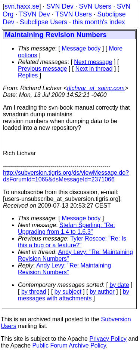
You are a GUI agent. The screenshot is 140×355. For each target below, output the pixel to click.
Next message (93, 62)
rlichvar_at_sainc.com (96, 88)
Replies (28, 75)
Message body (81, 48)
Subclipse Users (43, 22)
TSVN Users (73, 14)
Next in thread (94, 68)
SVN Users (95, 6)
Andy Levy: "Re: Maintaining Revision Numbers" (64, 268)
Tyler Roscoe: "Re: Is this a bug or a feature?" (72, 241)
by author (102, 291)
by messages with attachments (73, 295)
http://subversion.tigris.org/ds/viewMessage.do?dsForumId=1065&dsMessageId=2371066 (66, 176)
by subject (68, 291)
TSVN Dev (34, 14)
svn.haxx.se (21, 6)
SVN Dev (59, 6)
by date (119, 285)
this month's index (99, 22)
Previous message (42, 68)
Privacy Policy (108, 339)
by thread (33, 291)
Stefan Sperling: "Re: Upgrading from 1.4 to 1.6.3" (66, 228)
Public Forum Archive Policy (69, 345)
